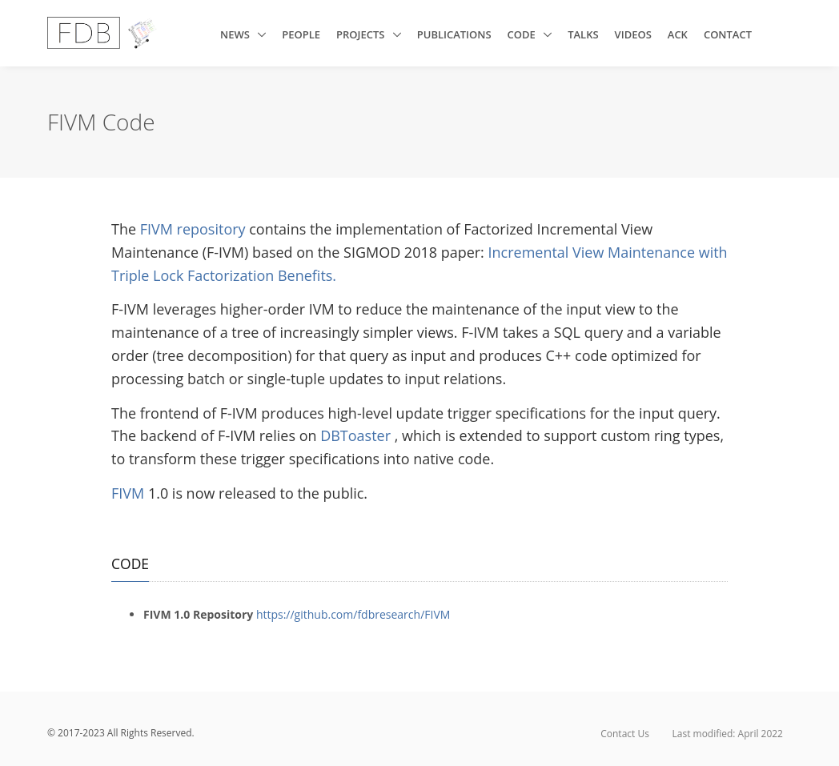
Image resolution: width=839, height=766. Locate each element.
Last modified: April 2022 (727, 733)
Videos (633, 34)
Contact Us (624, 733)
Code (523, 34)
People (301, 34)
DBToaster (357, 435)
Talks (583, 34)
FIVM (129, 493)
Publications (454, 34)
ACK (678, 34)
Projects (361, 34)
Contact (728, 34)
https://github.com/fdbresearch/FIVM (353, 614)
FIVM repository (195, 229)
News (236, 34)
